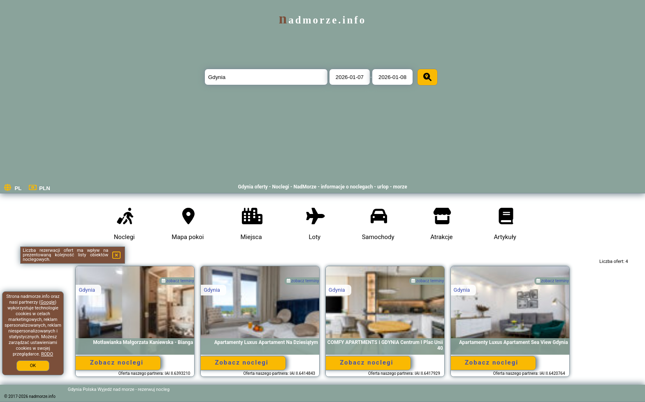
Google (48, 302)
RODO (47, 354)
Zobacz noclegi (117, 362)
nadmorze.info (322, 20)
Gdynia (87, 290)
